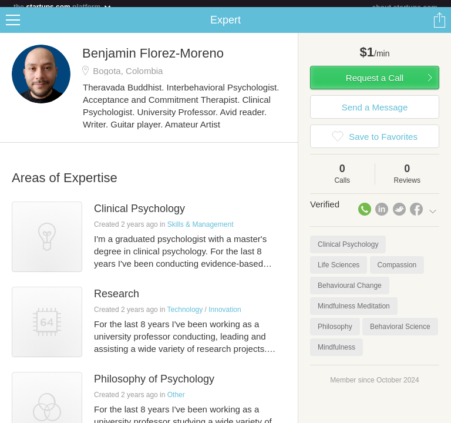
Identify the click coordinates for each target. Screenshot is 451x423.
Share (439, 27)
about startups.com (404, 8)
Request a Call (374, 85)
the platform (63, 7)
